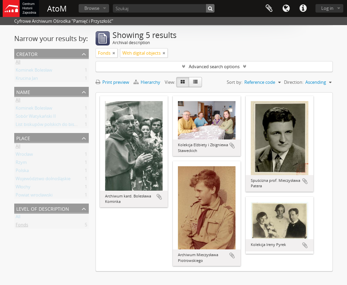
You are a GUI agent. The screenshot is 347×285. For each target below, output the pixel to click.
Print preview (112, 82)
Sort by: (234, 82)
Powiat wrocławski (34, 196)
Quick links (302, 8)
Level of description (42, 208)
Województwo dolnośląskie (43, 180)
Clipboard (269, 8)
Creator (27, 53)
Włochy (23, 188)
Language (286, 8)
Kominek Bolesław (34, 71)
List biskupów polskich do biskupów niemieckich (64, 125)
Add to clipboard (159, 196)
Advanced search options (214, 66)
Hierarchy (147, 82)
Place (23, 137)
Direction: (293, 82)
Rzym (21, 163)
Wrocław (24, 155)
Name (23, 91)
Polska (22, 172)
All (18, 63)
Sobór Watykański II (36, 117)
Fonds (22, 226)
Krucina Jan (27, 79)
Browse (91, 8)
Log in (327, 8)
